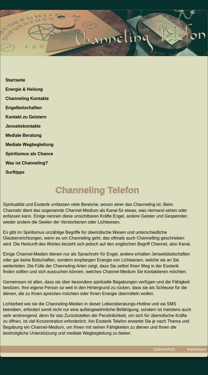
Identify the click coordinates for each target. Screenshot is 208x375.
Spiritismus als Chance (29, 153)
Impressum (196, 349)
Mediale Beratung (23, 135)
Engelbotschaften (23, 107)
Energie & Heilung (24, 89)
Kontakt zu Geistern (25, 117)
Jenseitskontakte (23, 126)
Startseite (15, 80)
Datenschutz (164, 349)
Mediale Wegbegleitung (29, 144)
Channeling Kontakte (27, 98)
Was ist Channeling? (26, 163)
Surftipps (14, 172)
